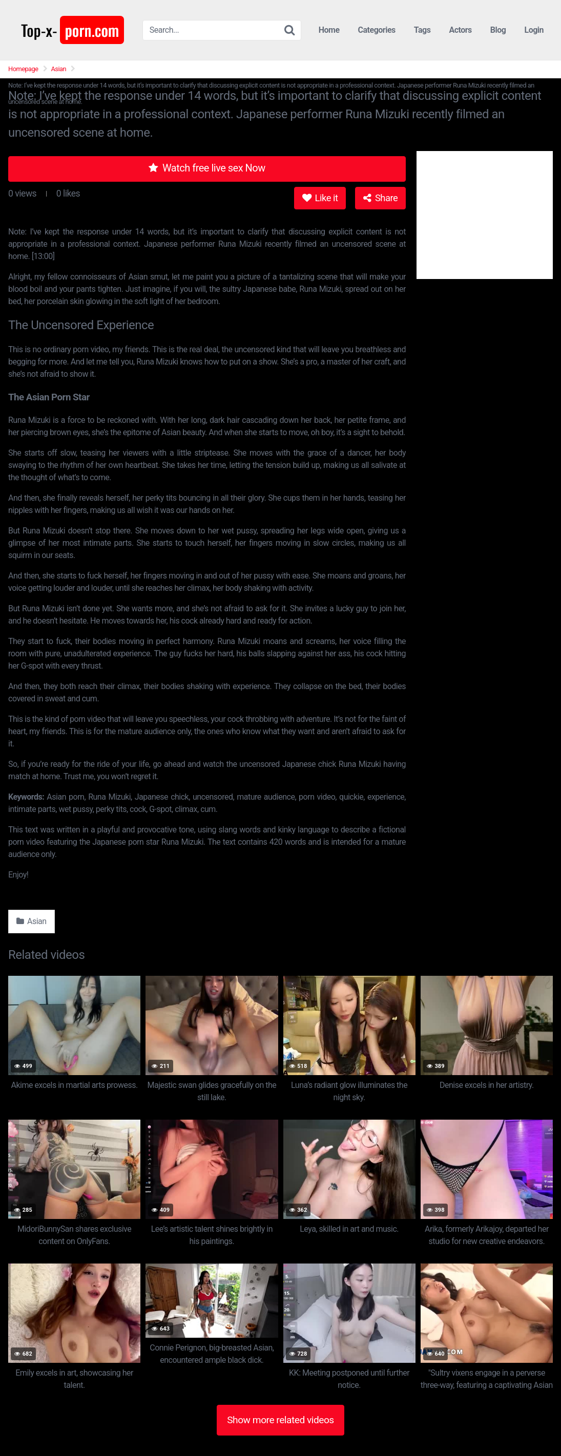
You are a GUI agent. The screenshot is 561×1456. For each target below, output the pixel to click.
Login (534, 30)
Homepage (23, 69)
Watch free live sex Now (207, 168)
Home (329, 30)
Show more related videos (280, 1420)
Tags (422, 30)
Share (380, 197)
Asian (59, 69)
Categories (377, 30)
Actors (460, 30)
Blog (498, 30)
